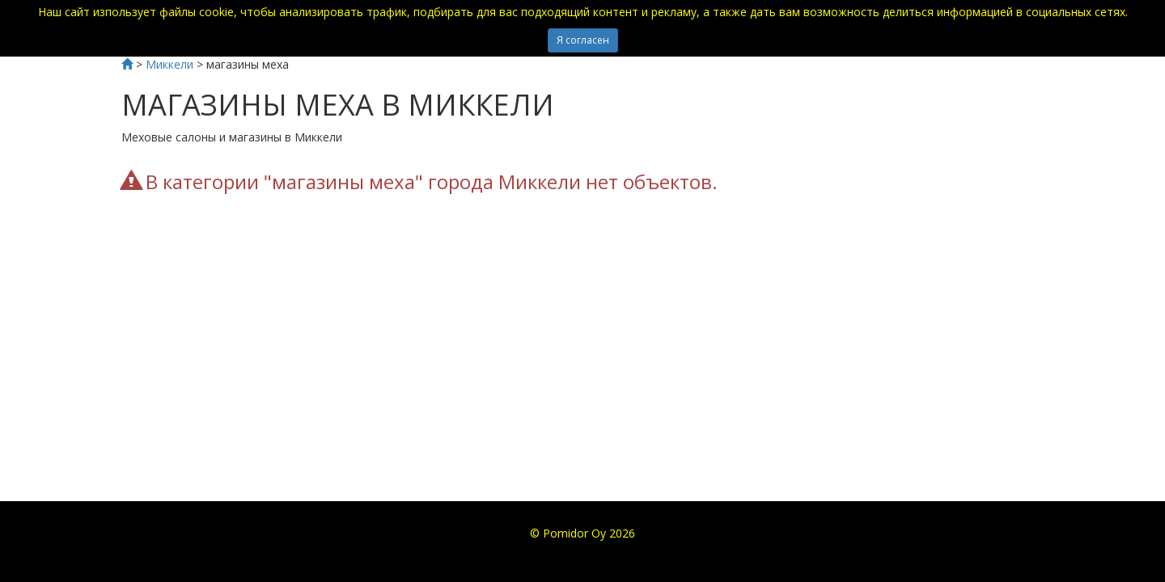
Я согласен (583, 40)
